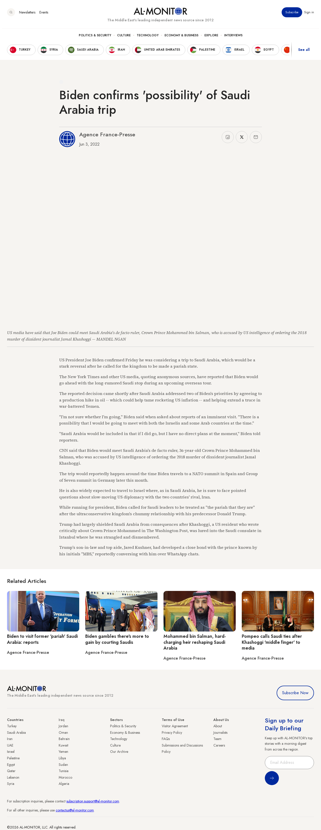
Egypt (11, 764)
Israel (11, 751)
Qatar (11, 770)
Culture (124, 37)
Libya (62, 758)
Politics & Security (95, 37)
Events (43, 14)
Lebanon (13, 777)
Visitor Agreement (175, 726)
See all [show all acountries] (304, 52)
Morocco (65, 777)
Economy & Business (181, 37)
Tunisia (63, 770)
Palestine (13, 758)
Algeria (64, 783)
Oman (63, 732)
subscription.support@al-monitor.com (92, 801)
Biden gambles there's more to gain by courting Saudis (117, 639)
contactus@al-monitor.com (75, 810)
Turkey (12, 726)
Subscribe (291, 15)
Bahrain (64, 738)
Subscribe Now (295, 693)
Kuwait (63, 745)
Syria (10, 783)
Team (217, 738)
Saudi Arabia (16, 732)
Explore (211, 37)
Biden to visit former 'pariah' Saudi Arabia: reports (42, 639)
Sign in (309, 15)
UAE (10, 745)
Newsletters (27, 14)
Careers (219, 745)
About (217, 726)
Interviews (233, 37)
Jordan (63, 726)
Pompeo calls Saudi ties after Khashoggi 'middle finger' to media (272, 642)
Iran (10, 738)
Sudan (63, 764)
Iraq (61, 719)
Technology (147, 37)
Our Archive (119, 751)
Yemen (63, 751)
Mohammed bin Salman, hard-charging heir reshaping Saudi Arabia (195, 642)
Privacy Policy (172, 732)
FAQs (166, 738)
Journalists (220, 732)
